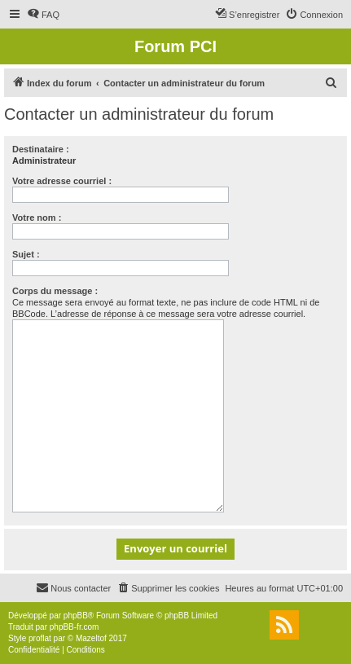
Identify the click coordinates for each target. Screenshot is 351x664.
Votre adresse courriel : (62, 181)
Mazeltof (91, 638)
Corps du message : (55, 291)
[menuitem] (43, 14)
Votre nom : (36, 217)
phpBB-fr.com (74, 626)
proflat (40, 638)
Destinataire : (40, 149)
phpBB (76, 615)
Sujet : (26, 254)
